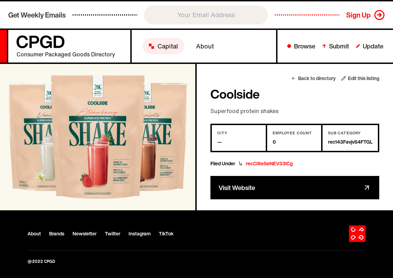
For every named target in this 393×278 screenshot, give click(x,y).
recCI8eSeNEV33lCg (269, 163)
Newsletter (85, 233)
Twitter (112, 233)
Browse (301, 46)
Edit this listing (360, 78)
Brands (56, 233)
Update (369, 46)
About (34, 233)
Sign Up (358, 15)
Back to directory (313, 78)
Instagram (140, 233)
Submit (335, 46)
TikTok (166, 233)
